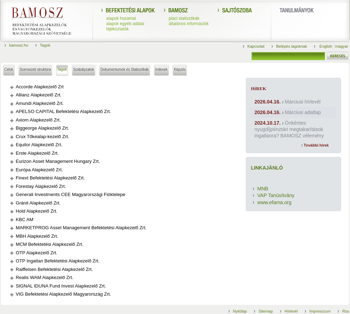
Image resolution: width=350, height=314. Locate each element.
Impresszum (320, 311)
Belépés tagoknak (291, 46)
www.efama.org (274, 202)
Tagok (45, 45)
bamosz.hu (18, 45)
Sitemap (265, 311)
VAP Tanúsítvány (275, 195)
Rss (345, 311)
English (326, 46)
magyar (341, 46)
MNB (262, 188)
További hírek (315, 145)
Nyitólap (240, 311)
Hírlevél (291, 311)
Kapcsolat (255, 46)
